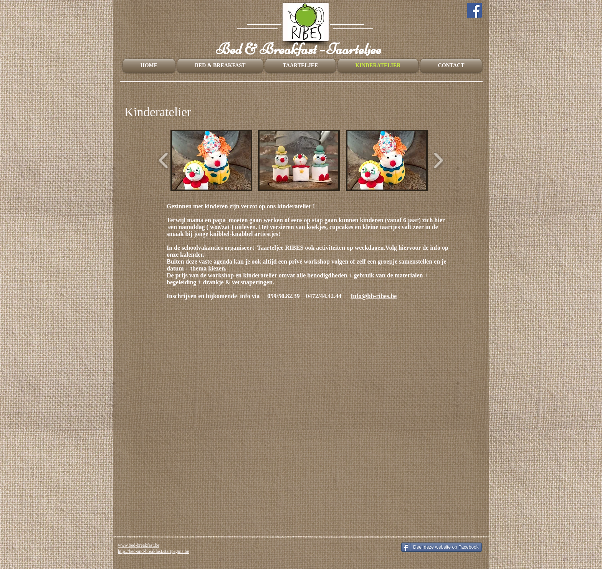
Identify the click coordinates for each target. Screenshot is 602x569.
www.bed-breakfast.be (138, 545)
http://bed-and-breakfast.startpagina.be (153, 551)
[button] (211, 160)
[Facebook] (474, 10)
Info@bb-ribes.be (374, 296)
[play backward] (163, 160)
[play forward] (438, 160)
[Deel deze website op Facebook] (441, 547)
